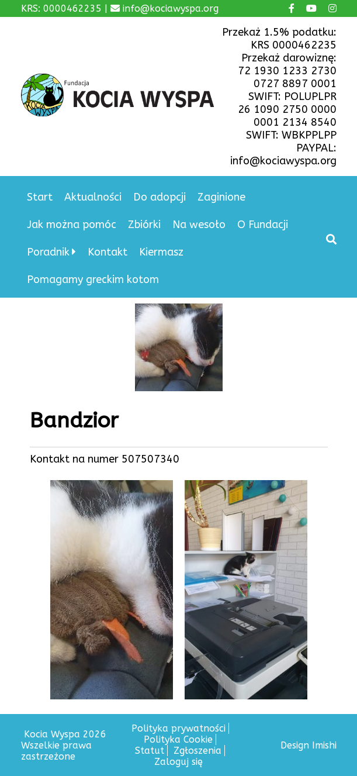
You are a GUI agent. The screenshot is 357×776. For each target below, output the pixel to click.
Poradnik (48, 252)
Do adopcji (159, 197)
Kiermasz (161, 252)
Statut (149, 750)
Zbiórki (144, 224)
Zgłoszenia (197, 750)
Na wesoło (199, 224)
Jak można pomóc (71, 224)
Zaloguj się (178, 761)
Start (40, 197)
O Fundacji (262, 224)
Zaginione (221, 197)
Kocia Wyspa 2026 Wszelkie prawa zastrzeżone (63, 745)
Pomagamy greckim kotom (93, 279)
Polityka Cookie (178, 739)
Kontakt (107, 252)
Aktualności (93, 197)
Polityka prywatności (178, 728)
